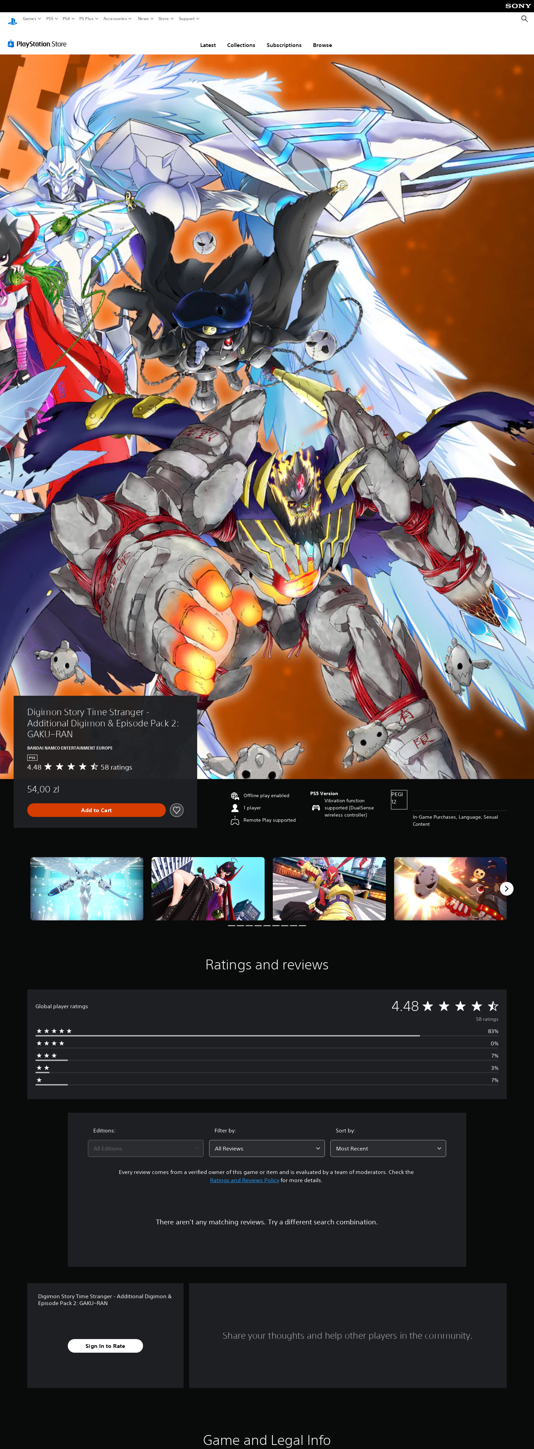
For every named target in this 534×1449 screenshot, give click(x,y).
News (143, 18)
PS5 (49, 18)
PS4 (66, 18)
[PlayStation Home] (12, 19)
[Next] (507, 882)
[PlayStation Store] (39, 37)
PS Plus (86, 18)
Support (187, 18)
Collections (241, 38)
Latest (208, 38)
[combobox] (146, 1141)
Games (29, 18)
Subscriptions (284, 38)
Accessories (115, 18)
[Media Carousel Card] (86, 882)
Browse (322, 38)
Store (163, 18)
